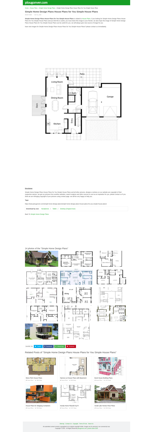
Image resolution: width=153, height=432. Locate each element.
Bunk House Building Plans (104, 378)
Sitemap (62, 423)
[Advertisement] (76, 44)
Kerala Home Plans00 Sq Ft (69, 406)
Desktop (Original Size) (67, 209)
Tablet (54, 209)
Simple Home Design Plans (40, 214)
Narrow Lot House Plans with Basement (73, 378)
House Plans (28, 15)
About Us (90, 423)
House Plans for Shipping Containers (38, 406)
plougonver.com (36, 2)
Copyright (75, 423)
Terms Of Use (83, 423)
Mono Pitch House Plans (34, 378)
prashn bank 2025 (93, 428)
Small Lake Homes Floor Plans (105, 406)
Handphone (45, 209)
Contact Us (68, 423)
